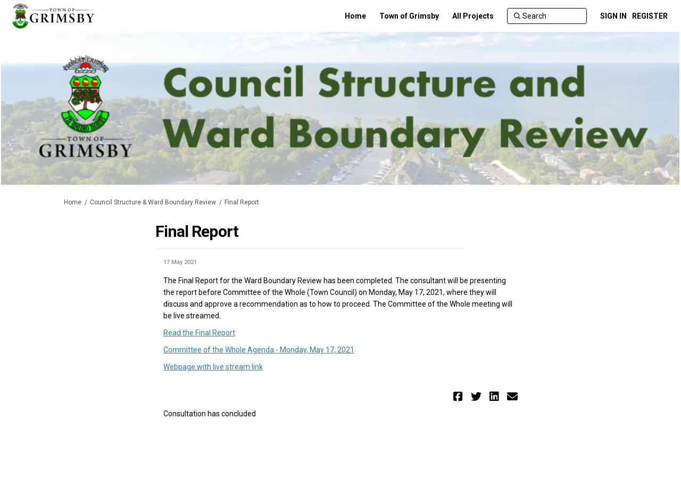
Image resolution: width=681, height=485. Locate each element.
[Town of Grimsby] (409, 16)
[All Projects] (473, 16)
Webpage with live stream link (213, 367)
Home (72, 202)
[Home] (355, 16)
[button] (459, 396)
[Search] (547, 16)
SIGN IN (613, 16)
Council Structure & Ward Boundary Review (153, 202)
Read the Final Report (199, 332)
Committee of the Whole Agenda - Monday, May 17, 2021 (258, 350)
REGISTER (650, 16)
